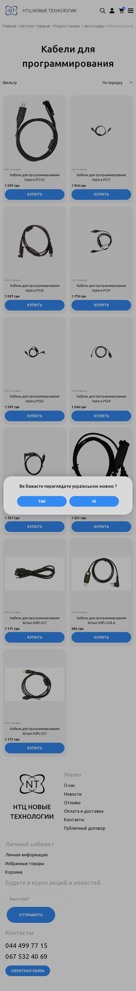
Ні (94, 501)
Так (42, 501)
